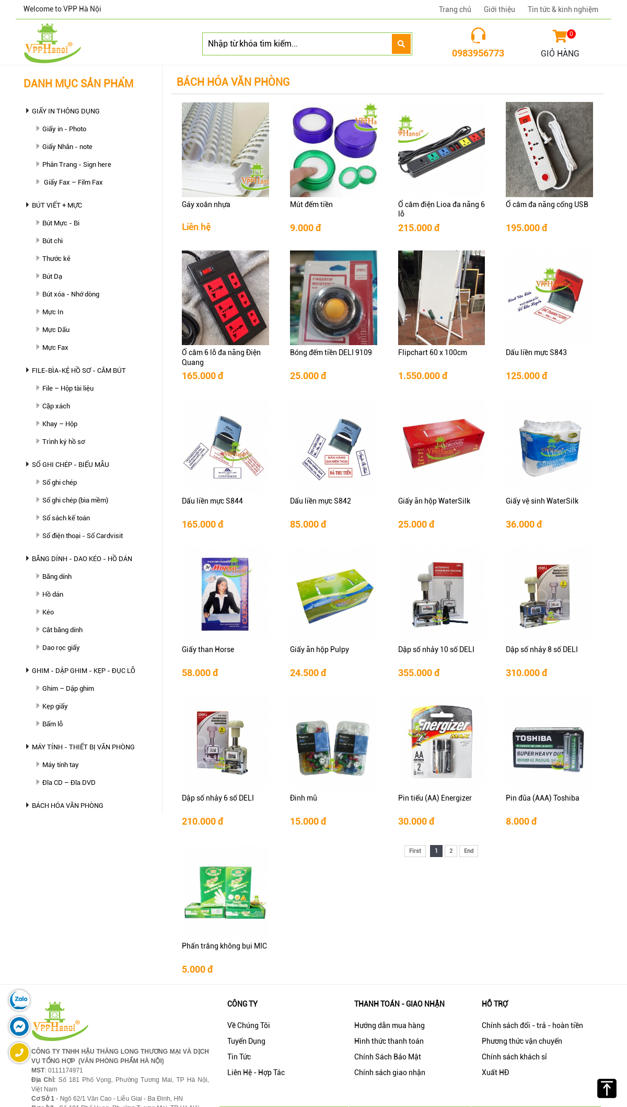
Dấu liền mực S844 (212, 501)
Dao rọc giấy (61, 648)
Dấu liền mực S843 (536, 352)
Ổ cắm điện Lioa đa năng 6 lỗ (441, 209)
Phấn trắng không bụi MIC (224, 946)
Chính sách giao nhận (389, 1072)
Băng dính (57, 576)
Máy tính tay (60, 765)
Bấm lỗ (52, 724)
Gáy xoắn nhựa (206, 204)
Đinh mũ (303, 798)
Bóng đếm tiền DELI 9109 (331, 352)
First (415, 851)
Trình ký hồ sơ (63, 442)
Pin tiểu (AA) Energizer (435, 798)
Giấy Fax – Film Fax (72, 182)
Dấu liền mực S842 (320, 501)
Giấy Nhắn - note (67, 147)
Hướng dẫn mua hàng (389, 1025)
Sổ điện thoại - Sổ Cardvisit (82, 536)
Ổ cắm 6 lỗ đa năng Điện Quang (221, 357)
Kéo (48, 612)
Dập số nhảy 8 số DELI (542, 649)
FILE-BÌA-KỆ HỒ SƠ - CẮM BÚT (79, 370)
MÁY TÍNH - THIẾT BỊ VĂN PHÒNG (83, 747)
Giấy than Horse (208, 649)
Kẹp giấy (55, 706)
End (468, 851)
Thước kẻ (56, 259)
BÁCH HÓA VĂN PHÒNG (67, 805)
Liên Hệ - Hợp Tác (256, 1072)
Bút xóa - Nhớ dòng (70, 294)
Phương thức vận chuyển (522, 1041)
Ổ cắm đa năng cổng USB (547, 204)
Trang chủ (455, 9)
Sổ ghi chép (59, 482)
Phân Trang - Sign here (76, 164)
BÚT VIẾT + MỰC (57, 205)
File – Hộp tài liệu (68, 388)
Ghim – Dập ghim (68, 688)
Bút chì (52, 241)
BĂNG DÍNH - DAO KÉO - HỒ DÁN (82, 559)
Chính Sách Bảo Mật (387, 1057)
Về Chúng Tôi (248, 1025)
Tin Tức (239, 1057)
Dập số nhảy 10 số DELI (436, 649)
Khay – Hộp (59, 424)
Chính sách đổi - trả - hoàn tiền (532, 1025)
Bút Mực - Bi (60, 223)
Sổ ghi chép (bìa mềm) (75, 500)
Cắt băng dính (62, 630)
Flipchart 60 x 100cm (432, 352)
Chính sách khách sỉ (514, 1057)
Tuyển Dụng (246, 1041)
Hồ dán (52, 594)
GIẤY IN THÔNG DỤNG (66, 111)
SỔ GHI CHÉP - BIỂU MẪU (70, 465)
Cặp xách (56, 406)
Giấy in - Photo (64, 129)
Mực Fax (55, 347)
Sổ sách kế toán (66, 518)
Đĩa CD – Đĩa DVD (69, 782)
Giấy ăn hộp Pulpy (319, 649)
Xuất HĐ (495, 1072)
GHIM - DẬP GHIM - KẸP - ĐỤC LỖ (83, 671)
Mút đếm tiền (311, 204)
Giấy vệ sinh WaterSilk (542, 501)
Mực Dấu (55, 330)
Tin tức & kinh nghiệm (563, 9)
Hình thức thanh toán (389, 1041)
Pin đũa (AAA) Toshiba (542, 798)
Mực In (52, 312)
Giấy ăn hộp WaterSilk (434, 501)
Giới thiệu (499, 9)
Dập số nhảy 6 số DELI (218, 798)
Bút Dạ (52, 276)
